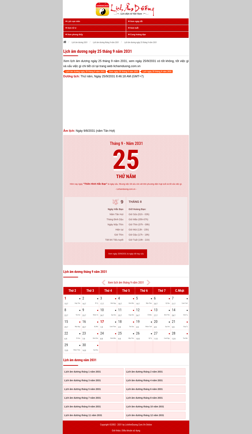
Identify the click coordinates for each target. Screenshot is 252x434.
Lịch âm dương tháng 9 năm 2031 (82, 406)
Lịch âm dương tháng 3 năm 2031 (82, 380)
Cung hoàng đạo (137, 34)
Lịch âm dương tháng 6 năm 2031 (144, 389)
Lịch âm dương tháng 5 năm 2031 (82, 389)
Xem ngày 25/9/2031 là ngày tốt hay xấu (126, 254)
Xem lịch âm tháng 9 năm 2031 (126, 282)
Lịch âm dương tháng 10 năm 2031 (145, 406)
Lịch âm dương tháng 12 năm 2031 (145, 415)
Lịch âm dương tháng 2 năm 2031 (144, 371)
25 (126, 159)
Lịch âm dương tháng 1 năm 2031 (82, 371)
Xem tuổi (133, 28)
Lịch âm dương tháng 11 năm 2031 (83, 415)
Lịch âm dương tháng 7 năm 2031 (82, 398)
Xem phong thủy (74, 34)
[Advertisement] (126, 104)
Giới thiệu (116, 430)
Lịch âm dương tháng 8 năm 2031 (144, 398)
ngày (92, 184)
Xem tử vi (70, 28)
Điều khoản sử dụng (131, 430)
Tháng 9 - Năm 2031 (126, 143)
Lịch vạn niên (72, 21)
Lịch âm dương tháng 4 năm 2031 (144, 380)
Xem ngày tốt (135, 21)
